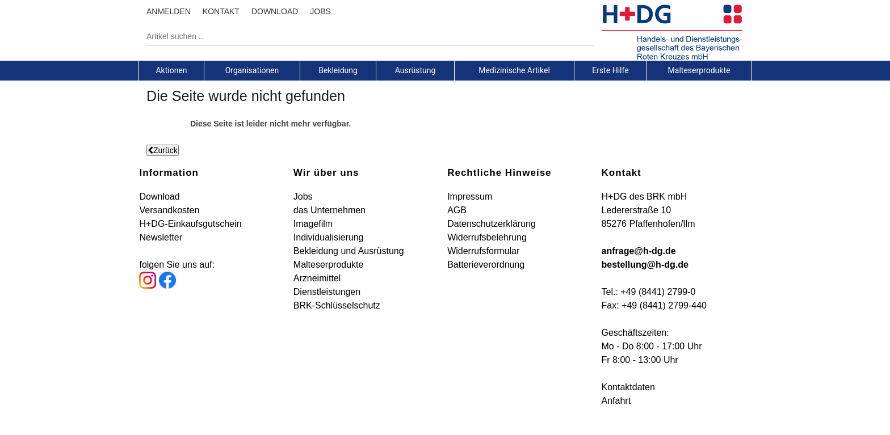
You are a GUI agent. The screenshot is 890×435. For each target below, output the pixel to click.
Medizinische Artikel (514, 70)
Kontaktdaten (628, 387)
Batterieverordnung (485, 264)
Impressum (469, 196)
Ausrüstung (415, 70)
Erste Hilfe (610, 70)
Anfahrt (616, 401)
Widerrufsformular (483, 251)
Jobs (303, 196)
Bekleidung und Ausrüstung (348, 251)
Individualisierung (328, 237)
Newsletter (160, 237)
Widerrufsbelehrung (487, 237)
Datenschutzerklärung (491, 224)
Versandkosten (169, 210)
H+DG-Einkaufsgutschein (190, 224)
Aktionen (171, 70)
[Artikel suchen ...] (361, 36)
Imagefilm (313, 224)
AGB (457, 210)
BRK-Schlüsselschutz (336, 305)
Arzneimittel (317, 278)
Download (159, 196)
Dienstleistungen (326, 292)
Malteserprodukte (699, 70)
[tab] (171, 70)
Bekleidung (338, 70)
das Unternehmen (329, 210)
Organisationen (252, 70)
